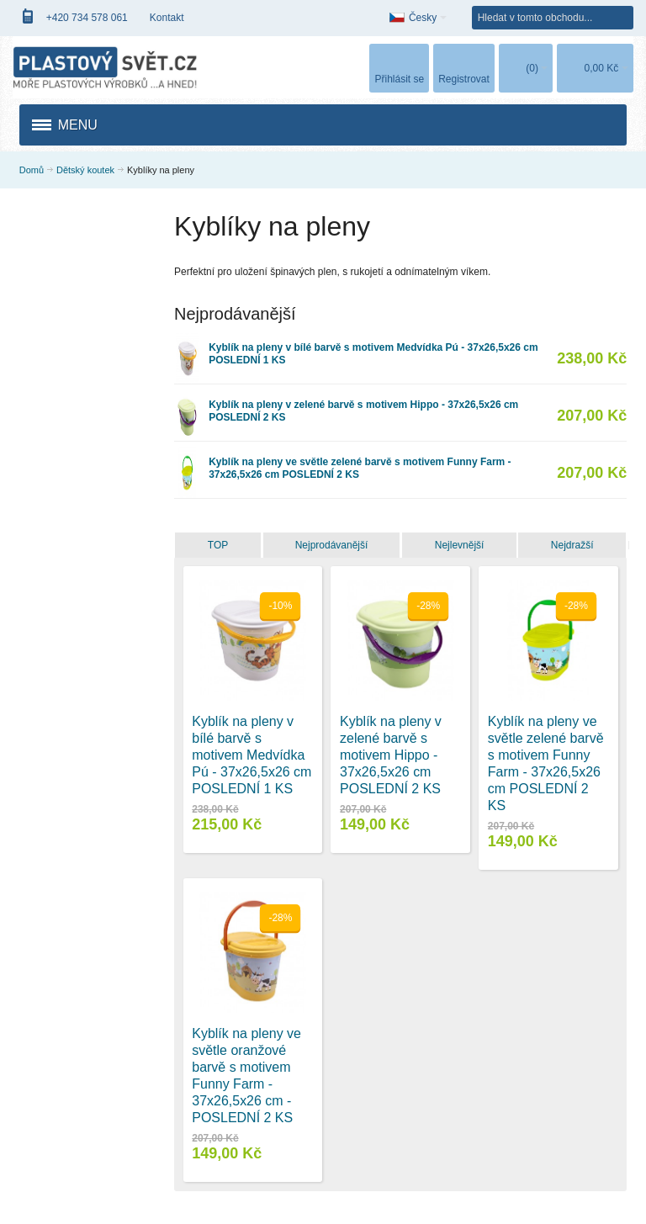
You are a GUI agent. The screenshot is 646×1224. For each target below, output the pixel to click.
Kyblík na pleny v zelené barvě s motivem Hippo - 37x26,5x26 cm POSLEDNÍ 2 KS (391, 755)
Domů (31, 170)
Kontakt (167, 18)
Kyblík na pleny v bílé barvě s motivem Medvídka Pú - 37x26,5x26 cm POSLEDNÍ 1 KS (251, 755)
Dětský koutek (85, 170)
